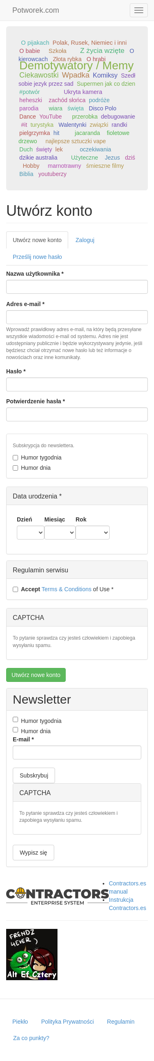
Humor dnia (32, 467)
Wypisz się (33, 852)
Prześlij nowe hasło (37, 257)
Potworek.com (35, 10)
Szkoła (57, 51)
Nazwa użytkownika (35, 273)
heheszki (30, 100)
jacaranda (87, 133)
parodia (29, 108)
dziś (130, 157)
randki (119, 124)
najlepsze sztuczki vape (76, 141)
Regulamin (121, 1021)
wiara (55, 108)
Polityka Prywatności (67, 1021)
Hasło (15, 371)
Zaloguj (85, 240)
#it (24, 124)
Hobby (31, 165)
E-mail (23, 739)
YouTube (50, 116)
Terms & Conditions (66, 589)
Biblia (26, 174)
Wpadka (76, 75)
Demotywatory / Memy (76, 65)
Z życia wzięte (102, 50)
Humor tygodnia (37, 457)
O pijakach (35, 42)
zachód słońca (67, 100)
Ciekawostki (39, 75)
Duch (26, 149)
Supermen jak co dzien (106, 83)
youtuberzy (53, 174)
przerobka (84, 116)
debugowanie (118, 116)
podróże (99, 100)
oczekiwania (95, 149)
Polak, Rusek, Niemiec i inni (89, 42)
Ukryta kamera (83, 92)
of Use (63, 589)
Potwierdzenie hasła (35, 401)
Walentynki (72, 124)
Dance (27, 116)
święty (44, 149)
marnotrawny (64, 165)
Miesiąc (54, 519)
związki (99, 124)
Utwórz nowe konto (40, 242)
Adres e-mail (25, 304)
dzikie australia (38, 157)
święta (75, 108)
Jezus (112, 157)
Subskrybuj (34, 775)
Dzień (24, 519)
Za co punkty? (31, 1038)
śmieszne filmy (105, 165)
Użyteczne (84, 157)
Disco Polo (102, 108)
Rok (81, 519)
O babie (29, 51)
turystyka (41, 124)
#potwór (29, 92)
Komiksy (105, 75)
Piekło (20, 1021)
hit (56, 133)
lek (59, 149)
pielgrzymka (34, 133)
